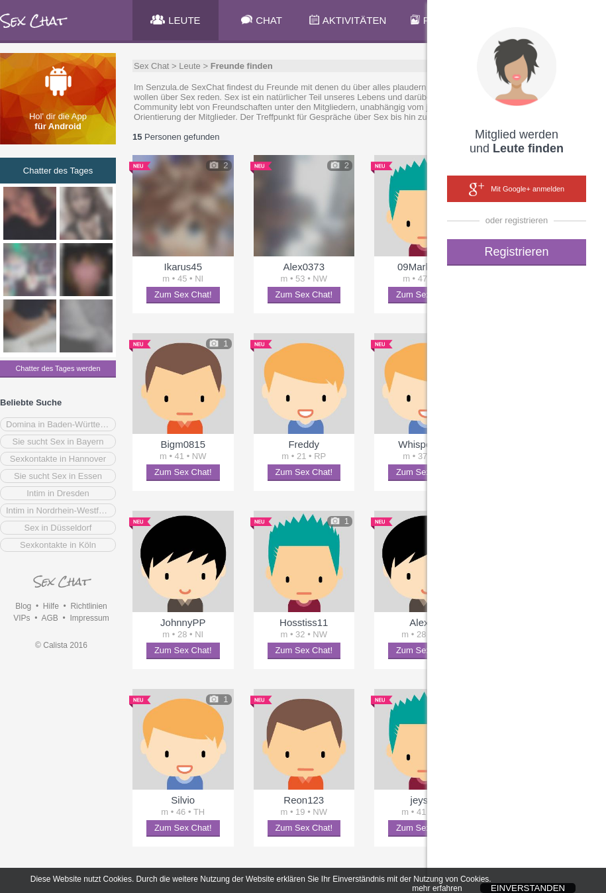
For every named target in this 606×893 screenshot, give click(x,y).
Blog (23, 606)
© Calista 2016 (61, 645)
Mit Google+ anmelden (516, 189)
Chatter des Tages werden (57, 368)
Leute (190, 66)
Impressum (89, 618)
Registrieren (516, 251)
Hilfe (51, 606)
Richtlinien (88, 606)
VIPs (21, 618)
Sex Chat (151, 66)
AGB (49, 618)
